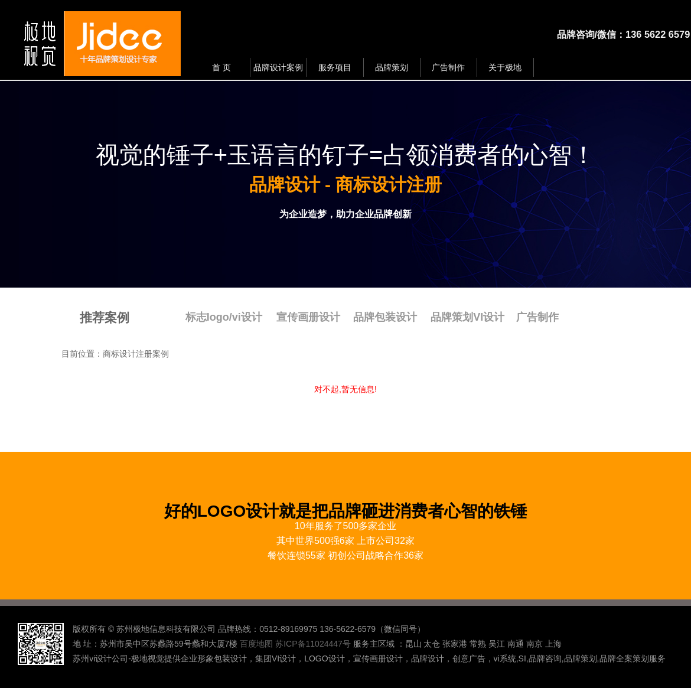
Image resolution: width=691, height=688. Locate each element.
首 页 (221, 67)
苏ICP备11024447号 (313, 643)
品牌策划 (391, 67)
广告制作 (448, 67)
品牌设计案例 (278, 67)
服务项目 (334, 67)
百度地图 (256, 643)
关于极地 (504, 67)
